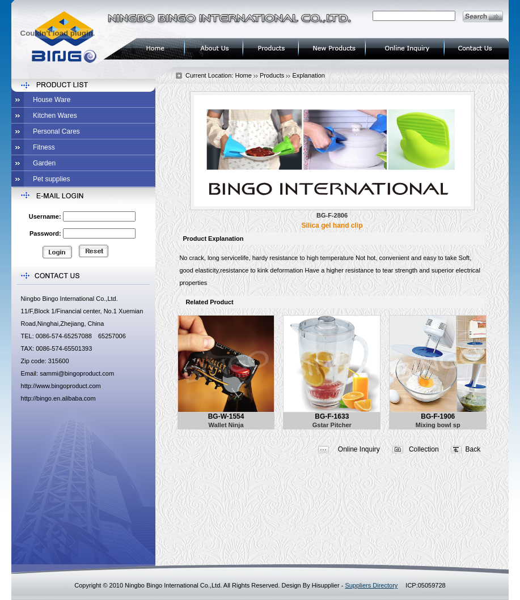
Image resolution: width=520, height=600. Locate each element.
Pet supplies (51, 179)
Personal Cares (56, 131)
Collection (424, 449)
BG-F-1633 (332, 416)
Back (473, 449)
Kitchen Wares (55, 116)
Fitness (44, 147)
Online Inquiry (359, 449)
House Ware (51, 100)
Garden (44, 163)
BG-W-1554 (226, 416)
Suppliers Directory (371, 585)
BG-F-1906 (438, 416)
